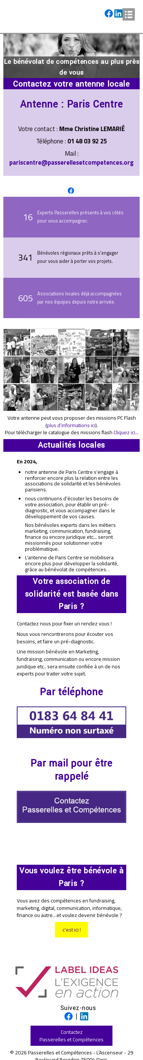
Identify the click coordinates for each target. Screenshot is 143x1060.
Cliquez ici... (126, 432)
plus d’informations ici (71, 425)
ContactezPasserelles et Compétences (71, 1035)
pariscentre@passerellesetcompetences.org (71, 162)
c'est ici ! (72, 929)
